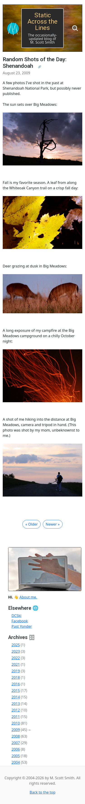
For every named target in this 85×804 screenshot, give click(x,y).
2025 (16, 644)
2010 (16, 723)
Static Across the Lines (42, 21)
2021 (16, 664)
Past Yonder (22, 626)
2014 (16, 697)
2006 (16, 749)
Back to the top (43, 792)
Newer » (53, 524)
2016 (16, 684)
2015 (16, 690)
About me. (28, 597)
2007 (16, 742)
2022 (16, 657)
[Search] (75, 28)
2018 (16, 677)
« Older (31, 524)
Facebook (20, 621)
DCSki (16, 615)
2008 (16, 736)
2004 (16, 762)
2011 (16, 716)
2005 (16, 755)
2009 (16, 729)
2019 (16, 670)
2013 (16, 703)
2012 (16, 710)
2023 (16, 651)
